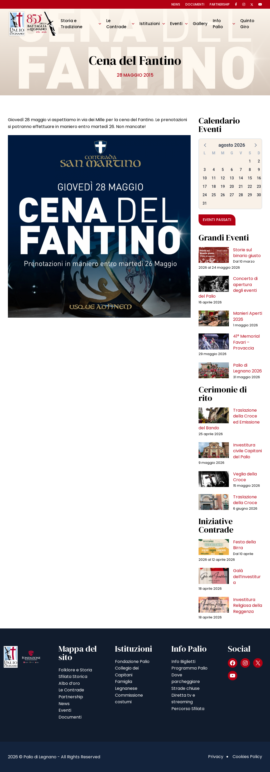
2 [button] (259, 161)
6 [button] (232, 170)
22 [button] (250, 186)
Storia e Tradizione (71, 23)
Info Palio (218, 23)
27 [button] (232, 195)
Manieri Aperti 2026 (247, 316)
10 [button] (204, 178)
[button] (205, 145)
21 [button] (241, 186)
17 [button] (204, 186)
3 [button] (205, 170)
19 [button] (223, 186)
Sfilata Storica (73, 676)
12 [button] (223, 178)
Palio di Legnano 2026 (247, 368)
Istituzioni (149, 23)
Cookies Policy (247, 757)
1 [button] (250, 161)
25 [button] (213, 195)
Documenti (194, 4)
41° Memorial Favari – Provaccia (246, 342)
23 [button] (259, 186)
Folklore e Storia (75, 670)
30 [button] (259, 195)
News (175, 4)
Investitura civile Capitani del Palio (247, 451)
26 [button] (223, 195)
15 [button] (250, 178)
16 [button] (259, 178)
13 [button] (232, 178)
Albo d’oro (69, 683)
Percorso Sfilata (187, 709)
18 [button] (213, 186)
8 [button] (250, 170)
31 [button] (204, 203)
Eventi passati (217, 219)
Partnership (220, 4)
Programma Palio (189, 668)
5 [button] (223, 170)
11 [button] (213, 178)
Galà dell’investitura (247, 577)
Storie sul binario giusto (247, 253)
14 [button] (241, 178)
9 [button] (259, 170)
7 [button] (241, 170)
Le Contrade (116, 23)
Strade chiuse (185, 688)
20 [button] (232, 186)
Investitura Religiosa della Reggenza (247, 605)
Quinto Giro (247, 23)
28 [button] (241, 195)
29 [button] (250, 195)
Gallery (200, 23)
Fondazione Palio (132, 661)
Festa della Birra (244, 545)
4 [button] (214, 170)
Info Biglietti (183, 661)
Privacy (215, 757)
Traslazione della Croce (245, 500)
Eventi (176, 23)
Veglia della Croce (245, 477)
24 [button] (204, 195)
